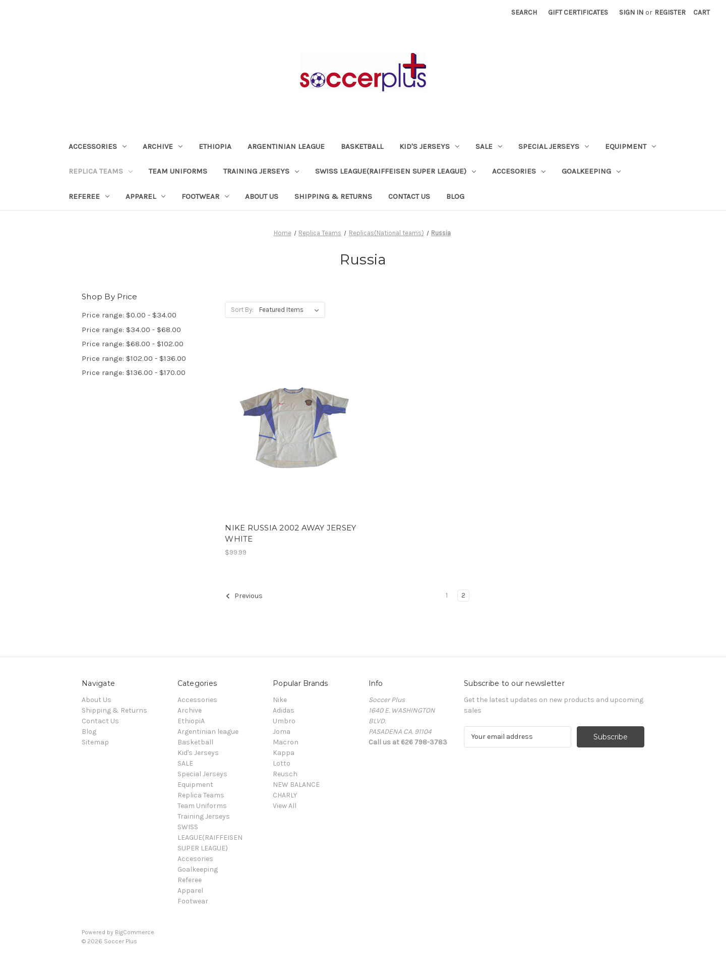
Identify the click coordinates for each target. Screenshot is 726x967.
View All (284, 805)
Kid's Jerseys (429, 146)
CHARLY (285, 795)
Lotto (281, 763)
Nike (280, 699)
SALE (488, 146)
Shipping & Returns (333, 196)
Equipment (630, 146)
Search (524, 12)
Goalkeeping (591, 171)
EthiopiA (215, 146)
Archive (163, 146)
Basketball (362, 146)
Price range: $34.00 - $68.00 (131, 329)
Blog (455, 196)
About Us (261, 196)
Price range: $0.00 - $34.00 (129, 314)
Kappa (283, 752)
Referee (89, 196)
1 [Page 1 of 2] (447, 595)
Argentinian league (286, 146)
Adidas (283, 710)
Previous (244, 596)
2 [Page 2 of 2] (463, 595)
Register (670, 12)
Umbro (284, 721)
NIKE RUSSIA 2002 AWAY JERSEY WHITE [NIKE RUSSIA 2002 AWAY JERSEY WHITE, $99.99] (290, 533)
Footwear (205, 196)
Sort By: (242, 309)
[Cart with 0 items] (701, 12)
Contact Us (409, 196)
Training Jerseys (261, 171)
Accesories (519, 171)
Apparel (145, 196)
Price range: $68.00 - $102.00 (133, 343)
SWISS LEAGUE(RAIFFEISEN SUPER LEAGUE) (395, 171)
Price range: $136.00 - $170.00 (134, 372)
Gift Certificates (578, 12)
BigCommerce (134, 932)
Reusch (285, 774)
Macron (285, 742)
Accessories (98, 146)
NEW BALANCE (296, 784)
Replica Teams (101, 171)
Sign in (631, 12)
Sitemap (95, 742)
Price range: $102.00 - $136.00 (134, 358)
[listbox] (291, 309)
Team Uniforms (178, 171)
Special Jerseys (553, 146)
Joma (281, 731)
